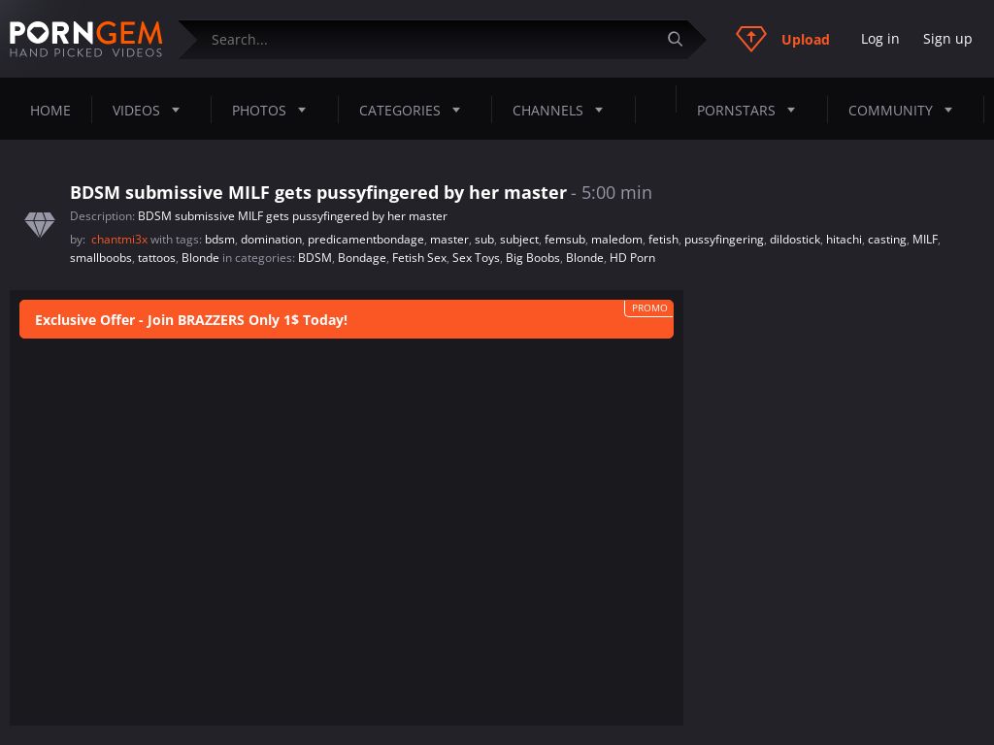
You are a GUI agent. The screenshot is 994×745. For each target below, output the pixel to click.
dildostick (795, 239)
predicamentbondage (366, 239)
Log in (880, 38)
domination (271, 239)
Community (906, 109)
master (449, 239)
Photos (274, 109)
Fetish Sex (419, 257)
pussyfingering (724, 239)
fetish (663, 239)
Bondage (362, 257)
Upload (783, 38)
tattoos (157, 257)
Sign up (948, 38)
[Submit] (682, 39)
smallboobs (101, 257)
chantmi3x (120, 239)
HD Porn (632, 257)
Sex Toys (476, 257)
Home (50, 110)
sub (484, 239)
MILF (925, 239)
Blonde (200, 257)
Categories (415, 109)
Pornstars (752, 109)
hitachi (844, 239)
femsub (565, 239)
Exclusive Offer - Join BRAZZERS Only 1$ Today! (191, 319)
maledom (617, 239)
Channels (563, 109)
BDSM (315, 257)
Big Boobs (533, 257)
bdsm (220, 239)
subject (519, 239)
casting (887, 239)
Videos (152, 109)
